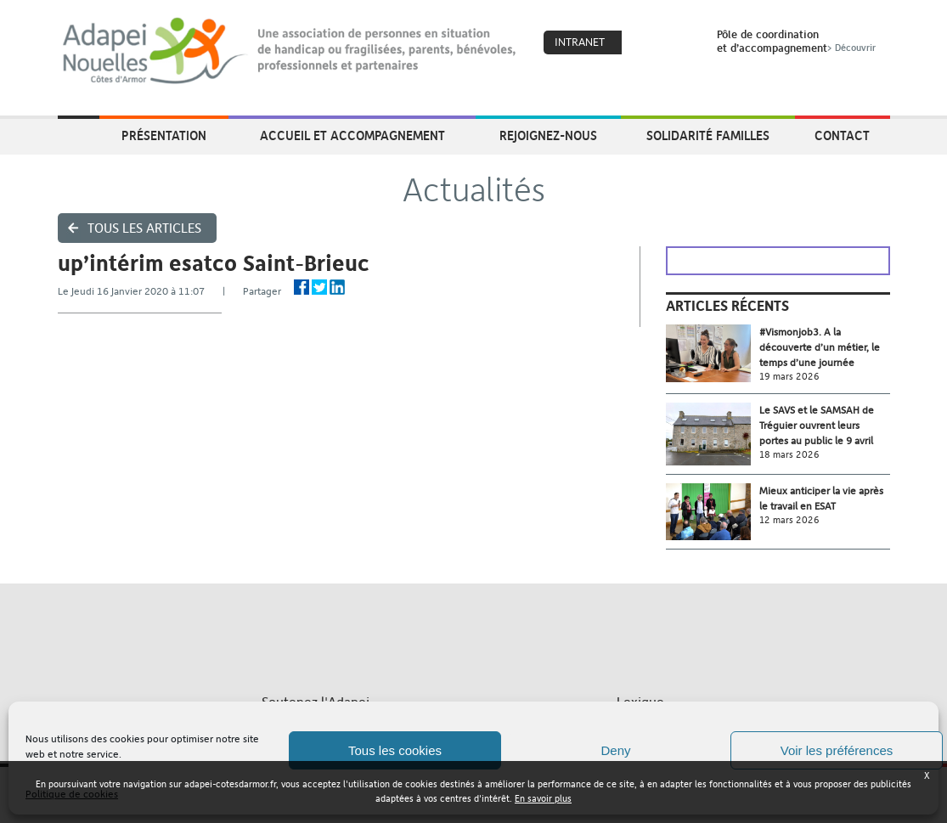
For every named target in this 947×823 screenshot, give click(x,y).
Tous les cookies (395, 750)
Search (682, 43)
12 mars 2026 (789, 520)
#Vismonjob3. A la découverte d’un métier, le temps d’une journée (819, 347)
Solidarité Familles (707, 135)
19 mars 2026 (789, 376)
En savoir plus (543, 798)
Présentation (163, 135)
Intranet (580, 42)
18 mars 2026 (789, 454)
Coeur (645, 43)
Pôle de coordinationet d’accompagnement (798, 40)
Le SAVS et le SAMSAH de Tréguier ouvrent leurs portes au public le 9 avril (816, 425)
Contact (842, 135)
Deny (615, 750)
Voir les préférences (837, 750)
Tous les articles (144, 228)
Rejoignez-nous (548, 135)
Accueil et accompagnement (352, 135)
